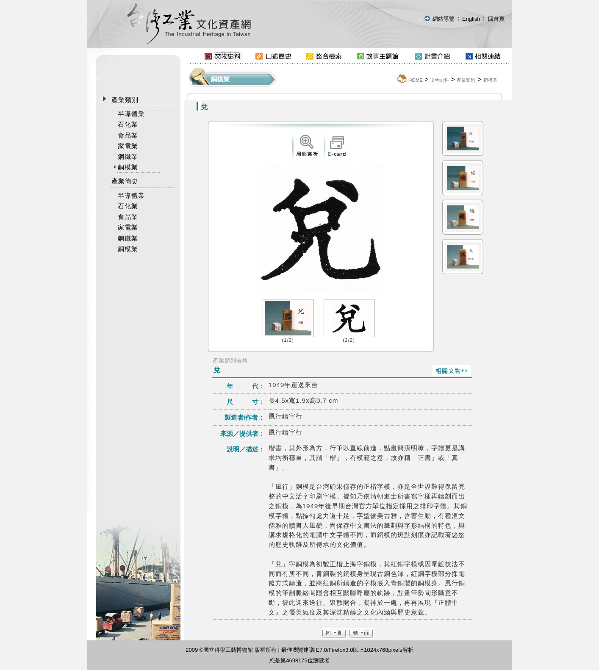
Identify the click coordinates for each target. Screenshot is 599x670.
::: (418, 19)
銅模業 (490, 80)
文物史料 (439, 80)
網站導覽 (444, 19)
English (471, 19)
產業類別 (466, 80)
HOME (415, 80)
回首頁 (496, 19)
